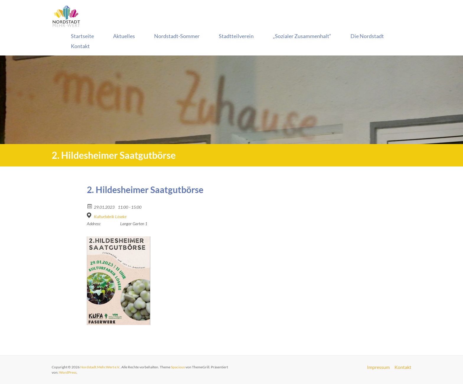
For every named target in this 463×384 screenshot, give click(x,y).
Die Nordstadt (367, 36)
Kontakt (80, 46)
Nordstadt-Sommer (177, 36)
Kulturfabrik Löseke (110, 216)
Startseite (82, 36)
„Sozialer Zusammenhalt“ (302, 36)
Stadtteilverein (236, 36)
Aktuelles (124, 36)
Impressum (378, 367)
